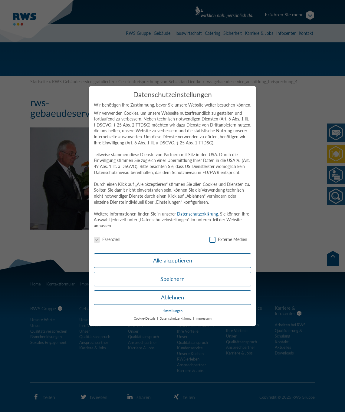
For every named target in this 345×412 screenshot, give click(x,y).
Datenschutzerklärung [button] (175, 318)
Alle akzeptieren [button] (172, 260)
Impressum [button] (204, 318)
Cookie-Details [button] (145, 318)
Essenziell (107, 239)
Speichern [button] (172, 279)
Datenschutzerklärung (197, 213)
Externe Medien (228, 239)
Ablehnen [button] (172, 297)
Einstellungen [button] (172, 311)
